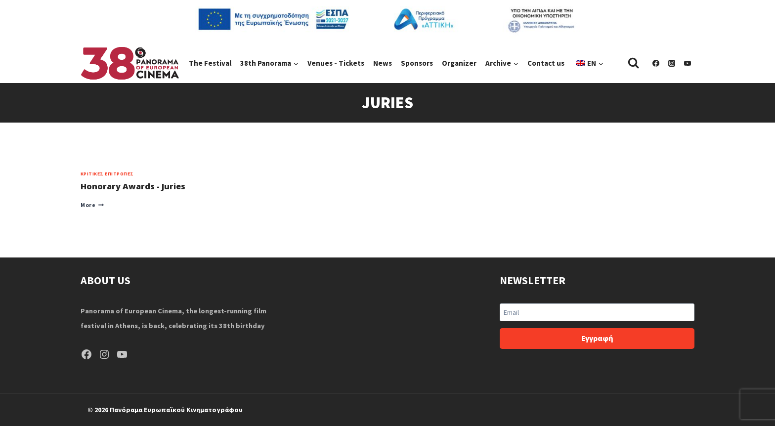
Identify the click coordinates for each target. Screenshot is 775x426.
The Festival (210, 63)
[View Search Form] (633, 63)
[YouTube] (687, 63)
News (382, 63)
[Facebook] (656, 63)
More (92, 205)
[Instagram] (672, 63)
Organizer (459, 63)
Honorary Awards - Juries (133, 186)
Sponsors (417, 63)
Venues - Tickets (335, 63)
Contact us (545, 63)
